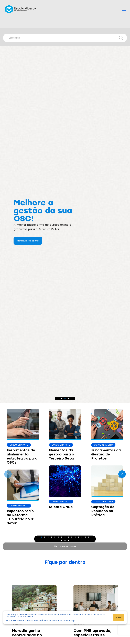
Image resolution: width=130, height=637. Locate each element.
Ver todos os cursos (65, 546)
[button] (61, 398)
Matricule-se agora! (28, 241)
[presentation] (8, 474)
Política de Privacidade (23, 616)
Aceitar (118, 617)
